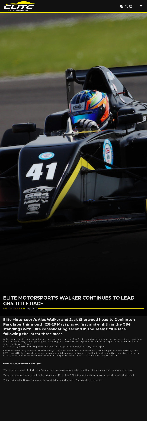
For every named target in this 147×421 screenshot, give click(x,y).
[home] (19, 6)
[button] (141, 6)
